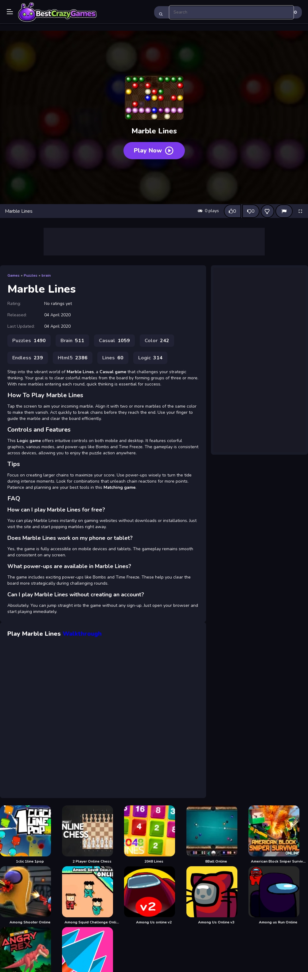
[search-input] (231, 12)
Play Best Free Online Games (57, 12)
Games (13, 275)
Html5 (73, 358)
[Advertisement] (154, 241)
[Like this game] (232, 211)
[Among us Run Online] (278, 895)
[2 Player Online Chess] (92, 834)
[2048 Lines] (154, 834)
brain (46, 275)
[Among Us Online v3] (216, 895)
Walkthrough (82, 634)
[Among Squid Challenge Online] (92, 895)
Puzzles (30, 275)
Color (157, 340)
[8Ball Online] (216, 834)
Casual (114, 340)
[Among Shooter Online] (30, 895)
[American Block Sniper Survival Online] (278, 834)
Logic (150, 358)
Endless (27, 358)
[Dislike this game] (250, 211)
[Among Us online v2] (154, 895)
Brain (72, 340)
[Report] (284, 211)
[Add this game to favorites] (267, 211)
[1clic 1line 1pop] (30, 834)
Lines (112, 358)
